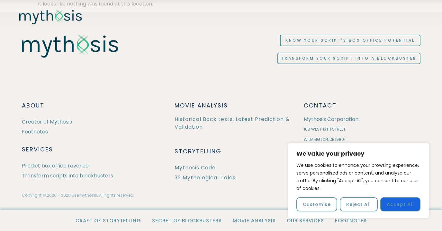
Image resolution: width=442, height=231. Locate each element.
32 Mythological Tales (205, 177)
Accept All (400, 204)
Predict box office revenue (55, 165)
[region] (358, 180)
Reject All (358, 204)
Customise (317, 204)
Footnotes (351, 220)
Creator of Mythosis (47, 121)
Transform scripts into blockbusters (67, 175)
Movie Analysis (254, 220)
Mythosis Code (195, 167)
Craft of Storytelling (108, 220)
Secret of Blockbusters (187, 220)
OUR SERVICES (305, 220)
